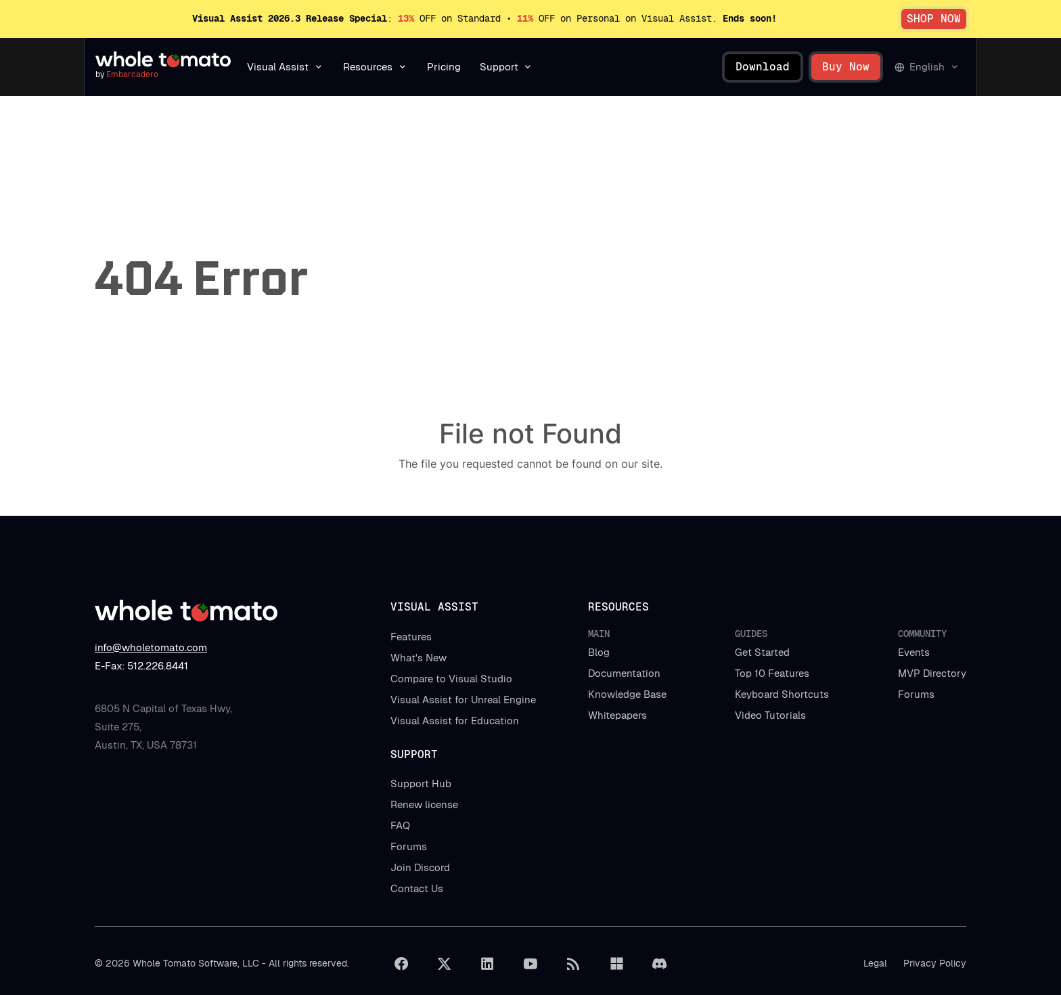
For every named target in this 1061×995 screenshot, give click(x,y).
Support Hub (420, 783)
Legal (875, 963)
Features (411, 636)
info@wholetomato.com (151, 647)
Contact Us (416, 888)
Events (914, 652)
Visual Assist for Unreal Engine (463, 699)
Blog (599, 652)
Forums (916, 694)
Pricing (444, 66)
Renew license (424, 804)
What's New (418, 657)
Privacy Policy (934, 963)
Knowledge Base (627, 694)
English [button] (927, 66)
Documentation (624, 673)
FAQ (400, 825)
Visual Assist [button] (278, 66)
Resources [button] (367, 66)
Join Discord (420, 867)
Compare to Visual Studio (451, 678)
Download (763, 67)
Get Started (762, 652)
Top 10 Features (772, 673)
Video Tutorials (770, 715)
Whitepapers (617, 715)
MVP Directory (932, 673)
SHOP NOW (934, 19)
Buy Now (846, 67)
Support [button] (499, 66)
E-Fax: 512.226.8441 (141, 665)
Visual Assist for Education (454, 720)
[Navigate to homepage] (163, 59)
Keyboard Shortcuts (782, 694)
